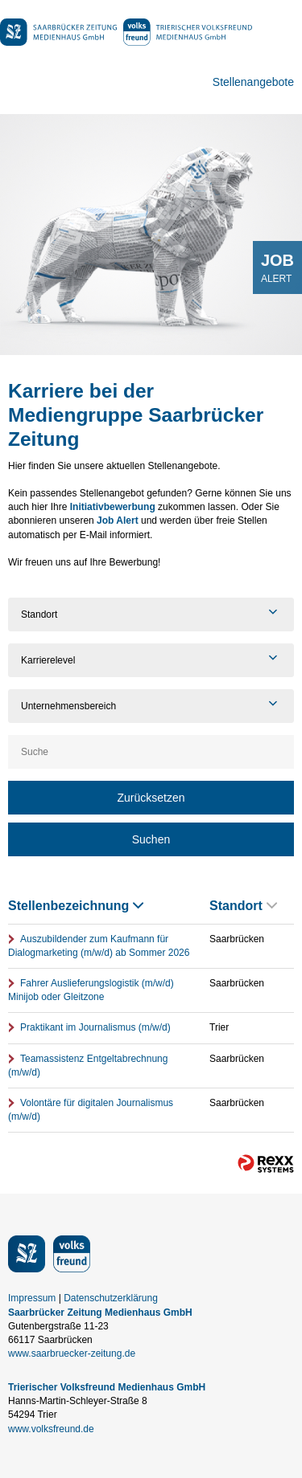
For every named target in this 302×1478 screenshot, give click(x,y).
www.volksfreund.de (51, 1429)
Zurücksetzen (150, 797)
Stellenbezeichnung (75, 906)
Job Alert (118, 520)
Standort (243, 906)
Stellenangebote (253, 82)
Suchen (151, 839)
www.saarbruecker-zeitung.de (71, 1353)
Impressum (32, 1298)
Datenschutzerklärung (111, 1298)
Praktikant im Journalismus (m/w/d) (95, 1027)
